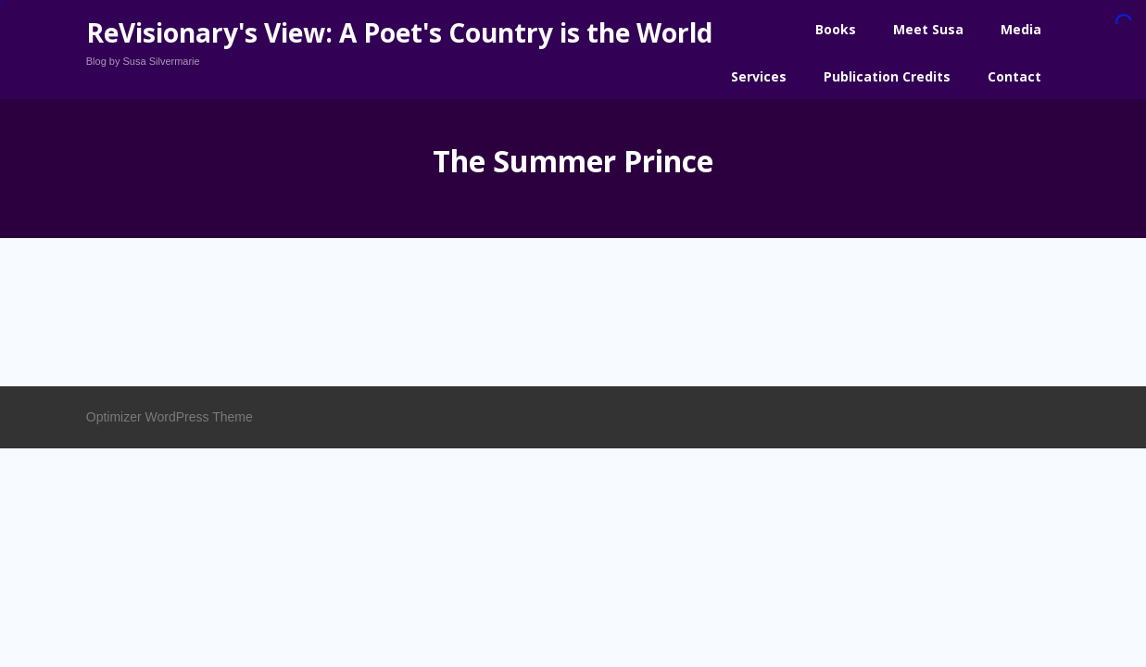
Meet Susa (928, 29)
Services (759, 76)
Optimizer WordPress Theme (169, 416)
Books (835, 29)
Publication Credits (887, 76)
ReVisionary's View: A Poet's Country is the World (399, 32)
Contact (1014, 76)
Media (1021, 29)
